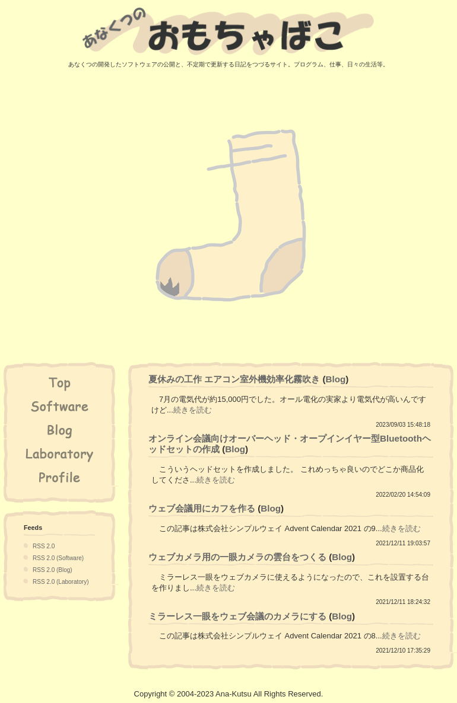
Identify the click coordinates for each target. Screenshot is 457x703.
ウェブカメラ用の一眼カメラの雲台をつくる (237, 557)
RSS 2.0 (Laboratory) (61, 582)
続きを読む (192, 409)
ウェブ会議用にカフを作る (201, 508)
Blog (336, 379)
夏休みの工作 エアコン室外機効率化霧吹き (234, 379)
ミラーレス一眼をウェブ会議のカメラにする (237, 616)
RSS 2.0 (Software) (58, 558)
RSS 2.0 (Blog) (52, 570)
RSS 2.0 (44, 546)
